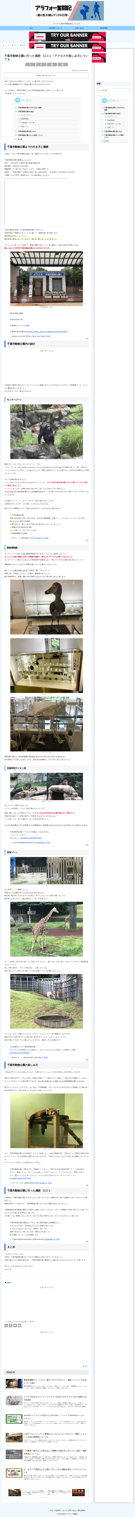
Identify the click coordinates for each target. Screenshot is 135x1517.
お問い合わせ (73, 1510)
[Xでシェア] (30, 64)
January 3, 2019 (45, 1183)
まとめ (20, 139)
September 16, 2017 (52, 1239)
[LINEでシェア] (52, 64)
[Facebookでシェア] (41, 64)
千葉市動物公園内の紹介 (26, 111)
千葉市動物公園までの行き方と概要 (29, 107)
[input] (114, 90)
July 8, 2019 (45, 336)
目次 (23, 100)
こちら (25, 160)
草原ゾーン (24, 126)
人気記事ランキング (59, 1510)
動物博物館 (24, 119)
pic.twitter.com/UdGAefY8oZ (31, 838)
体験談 (8, 1282)
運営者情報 (83, 1510)
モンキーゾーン (26, 115)
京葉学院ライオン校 (27, 123)
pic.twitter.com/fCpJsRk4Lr (20, 1053)
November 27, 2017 (43, 842)
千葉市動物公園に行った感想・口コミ (30, 135)
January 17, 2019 (41, 538)
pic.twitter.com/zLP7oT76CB (20, 1178)
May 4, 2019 (43, 1057)
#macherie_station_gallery (35, 332)
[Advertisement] (46, 367)
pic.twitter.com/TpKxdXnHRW (56, 332)
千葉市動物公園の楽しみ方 (27, 131)
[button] (63, 64)
